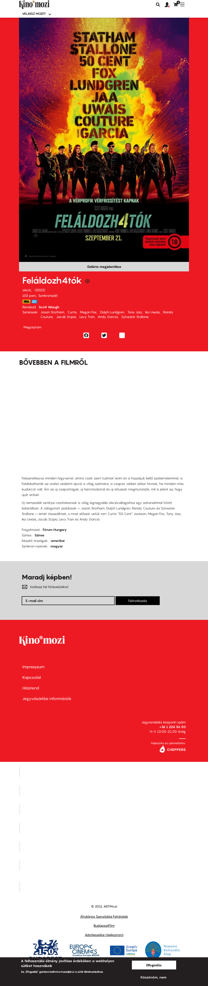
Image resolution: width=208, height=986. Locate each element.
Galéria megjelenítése (104, 267)
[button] (169, 5)
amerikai (58, 541)
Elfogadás (154, 965)
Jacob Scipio (66, 317)
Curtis (72, 312)
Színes (39, 535)
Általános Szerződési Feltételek (104, 916)
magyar (56, 546)
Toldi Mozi (104, 887)
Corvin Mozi (104, 771)
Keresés (158, 4)
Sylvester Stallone (135, 317)
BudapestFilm (104, 925)
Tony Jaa (134, 312)
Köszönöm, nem (153, 977)
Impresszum (33, 666)
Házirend (30, 688)
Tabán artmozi (105, 865)
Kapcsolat (31, 677)
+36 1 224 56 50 (172, 727)
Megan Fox (88, 312)
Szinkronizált (48, 295)
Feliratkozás (137, 601)
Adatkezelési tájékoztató (104, 935)
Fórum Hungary (55, 530)
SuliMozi (104, 846)
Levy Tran (86, 317)
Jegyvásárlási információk (46, 698)
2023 (40, 290)
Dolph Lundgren (112, 312)
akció (26, 290)
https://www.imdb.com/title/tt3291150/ (26, 301)
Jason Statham (52, 312)
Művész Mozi (104, 808)
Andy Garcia (108, 317)
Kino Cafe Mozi (104, 790)
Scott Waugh (49, 307)
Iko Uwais (152, 312)
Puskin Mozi (104, 827)
